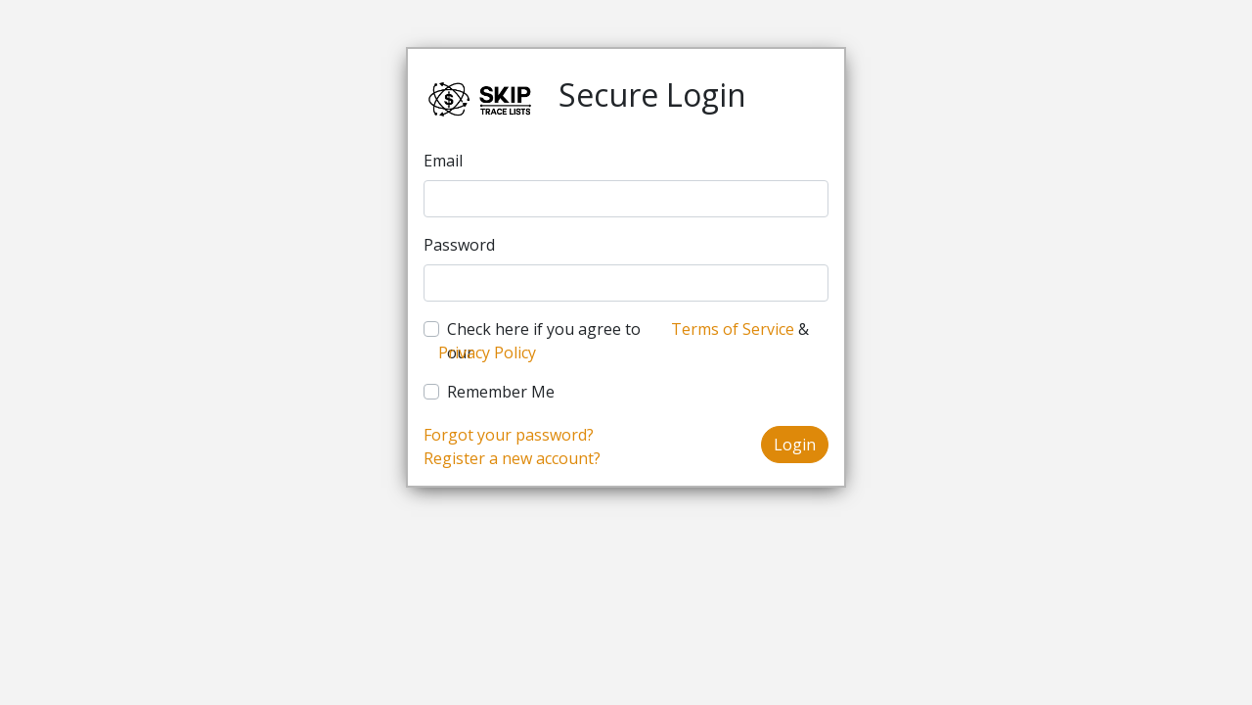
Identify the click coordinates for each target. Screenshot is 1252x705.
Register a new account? (512, 458)
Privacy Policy (487, 352)
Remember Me (501, 391)
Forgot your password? (509, 435)
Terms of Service (732, 329)
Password (459, 245)
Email (443, 160)
